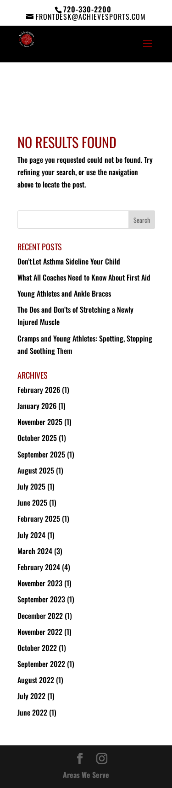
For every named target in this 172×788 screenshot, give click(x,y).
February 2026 (38, 389)
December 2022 (40, 615)
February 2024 (38, 567)
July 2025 (31, 486)
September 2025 (41, 454)
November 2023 (39, 583)
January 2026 (36, 405)
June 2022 (32, 712)
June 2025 (32, 502)
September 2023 (41, 599)
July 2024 (31, 534)
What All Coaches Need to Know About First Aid (83, 277)
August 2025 (35, 470)
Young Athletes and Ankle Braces (64, 293)
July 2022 (31, 695)
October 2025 (37, 437)
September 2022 (41, 663)
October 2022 (37, 647)
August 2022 (35, 679)
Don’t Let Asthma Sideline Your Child (69, 261)
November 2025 (39, 421)
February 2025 (38, 518)
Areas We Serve (86, 774)
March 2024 (34, 551)
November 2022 (39, 631)
